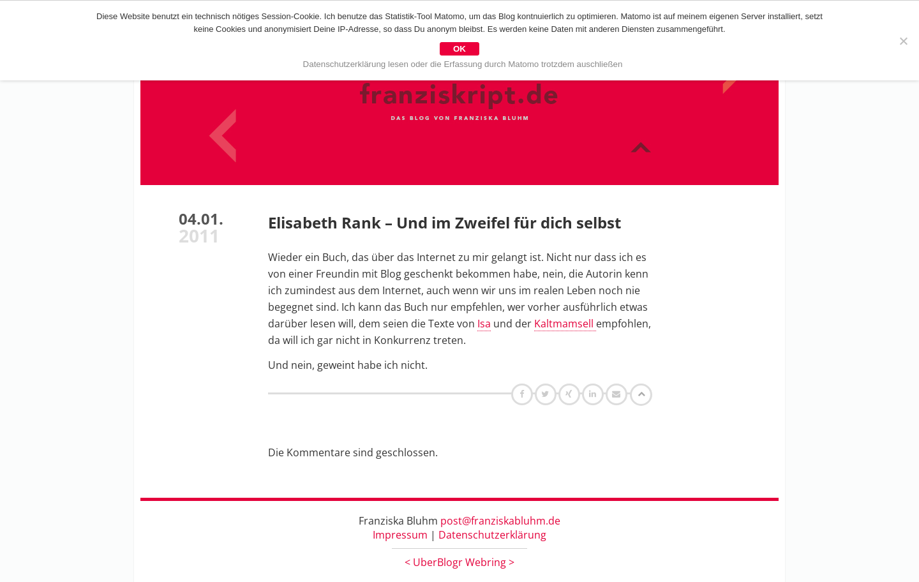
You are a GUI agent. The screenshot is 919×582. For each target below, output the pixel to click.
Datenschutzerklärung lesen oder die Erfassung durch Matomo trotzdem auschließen (463, 64)
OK (459, 49)
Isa (484, 324)
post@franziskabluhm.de (500, 521)
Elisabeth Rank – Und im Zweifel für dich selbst (444, 222)
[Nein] (903, 40)
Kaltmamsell (565, 324)
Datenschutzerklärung (492, 535)
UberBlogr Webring (459, 562)
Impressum (400, 535)
